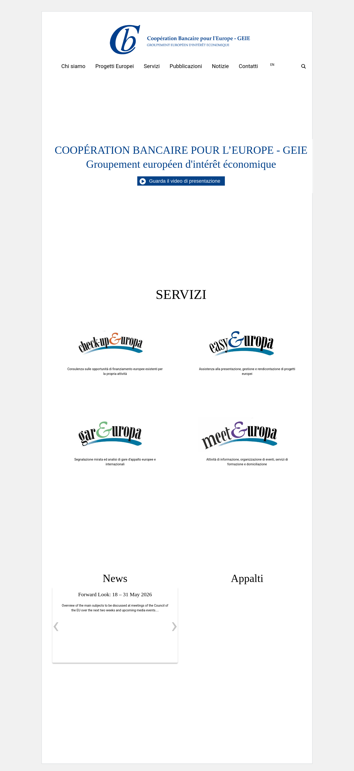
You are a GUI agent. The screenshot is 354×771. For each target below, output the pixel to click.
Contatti (248, 66)
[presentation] (55, 625)
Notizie (220, 66)
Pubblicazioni (186, 66)
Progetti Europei (114, 66)
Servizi (152, 66)
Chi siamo (73, 66)
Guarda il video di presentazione (181, 181)
